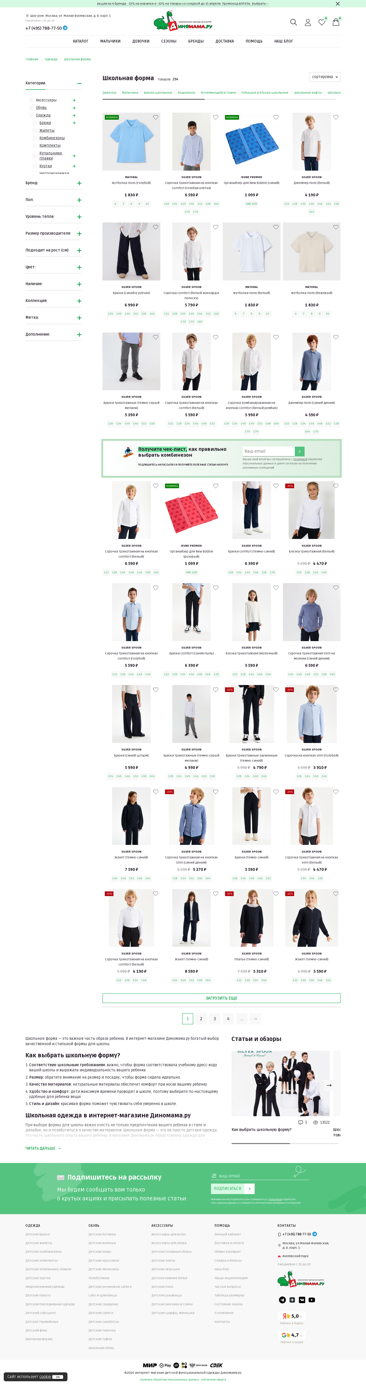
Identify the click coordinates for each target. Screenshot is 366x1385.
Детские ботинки (102, 1234)
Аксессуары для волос (168, 1234)
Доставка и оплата (229, 1243)
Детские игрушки (165, 1269)
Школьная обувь (101, 1348)
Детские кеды (99, 1252)
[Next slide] (329, 1085)
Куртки (45, 166)
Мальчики (110, 41)
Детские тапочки (102, 1330)
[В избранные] (155, 117)
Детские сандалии (103, 1304)
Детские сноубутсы (103, 1322)
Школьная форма (77, 59)
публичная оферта (213, 1379)
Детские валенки (102, 1243)
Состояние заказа (229, 1304)
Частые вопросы (228, 1287)
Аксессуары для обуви (169, 1243)
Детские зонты (163, 1261)
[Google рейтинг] (292, 1337)
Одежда (53, 59)
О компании (224, 1313)
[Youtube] (312, 1300)
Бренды (196, 41)
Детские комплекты (41, 1261)
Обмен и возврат (228, 1252)
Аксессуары (46, 100)
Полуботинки (98, 1278)
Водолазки (186, 93)
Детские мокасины (103, 1269)
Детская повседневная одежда (50, 1304)
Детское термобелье (41, 1322)
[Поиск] (294, 22)
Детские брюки (37, 1234)
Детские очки (162, 1287)
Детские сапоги (100, 1313)
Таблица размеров (229, 1295)
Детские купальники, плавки (48, 1269)
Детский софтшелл (40, 1313)
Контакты (222, 1322)
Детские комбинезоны (43, 1252)
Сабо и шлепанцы (102, 1295)
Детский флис (36, 1330)
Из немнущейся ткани (218, 93)
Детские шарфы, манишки (172, 1313)
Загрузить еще (221, 998)
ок (58, 1377)
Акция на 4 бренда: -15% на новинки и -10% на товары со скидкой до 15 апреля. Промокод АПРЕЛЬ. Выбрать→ (183, 4)
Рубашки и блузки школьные (265, 93)
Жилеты (47, 130)
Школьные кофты (308, 93)
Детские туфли (100, 1339)
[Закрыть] (338, 4)
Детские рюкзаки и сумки (172, 1304)
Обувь (41, 107)
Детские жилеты (38, 1243)
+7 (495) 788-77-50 (43, 28)
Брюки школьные (158, 93)
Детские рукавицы (166, 1295)
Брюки (45, 123)
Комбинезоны (52, 138)
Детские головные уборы (171, 1252)
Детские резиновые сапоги (110, 1287)
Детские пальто (37, 1295)
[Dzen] (292, 1300)
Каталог (80, 41)
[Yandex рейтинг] (292, 1318)
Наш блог (283, 41)
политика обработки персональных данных (169, 1379)
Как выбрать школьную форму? (262, 1129)
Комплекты (50, 145)
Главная (34, 59)
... (241, 1018)
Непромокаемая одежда (44, 1287)
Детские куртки (37, 1278)
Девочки (141, 41)
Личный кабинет (228, 1234)
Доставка (224, 41)
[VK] (302, 1300)
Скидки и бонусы (228, 1261)
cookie (45, 1376)
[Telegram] (65, 28)
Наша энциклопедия (231, 1278)
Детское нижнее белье (169, 1278)
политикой (300, 459)
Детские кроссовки (103, 1261)
